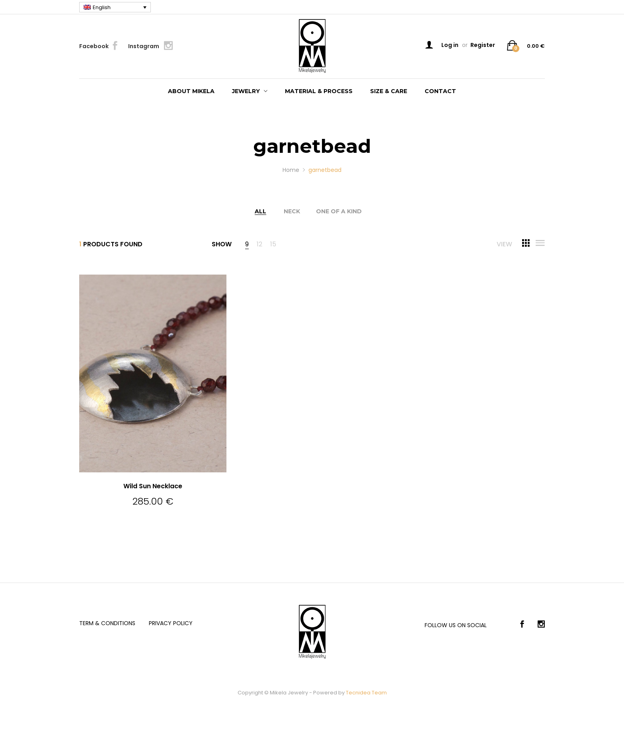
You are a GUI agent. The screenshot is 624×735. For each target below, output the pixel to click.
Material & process (319, 91)
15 (273, 245)
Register (482, 45)
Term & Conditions (107, 623)
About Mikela (191, 91)
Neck (292, 211)
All (260, 211)
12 (259, 245)
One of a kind (339, 211)
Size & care (388, 91)
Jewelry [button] (246, 91)
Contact (440, 91)
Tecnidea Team (366, 692)
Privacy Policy (171, 623)
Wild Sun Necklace (152, 486)
